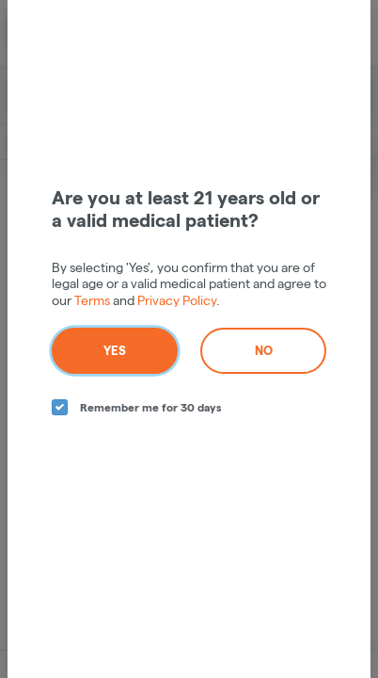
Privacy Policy (176, 300)
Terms (92, 300)
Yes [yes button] (114, 350)
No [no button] (264, 350)
